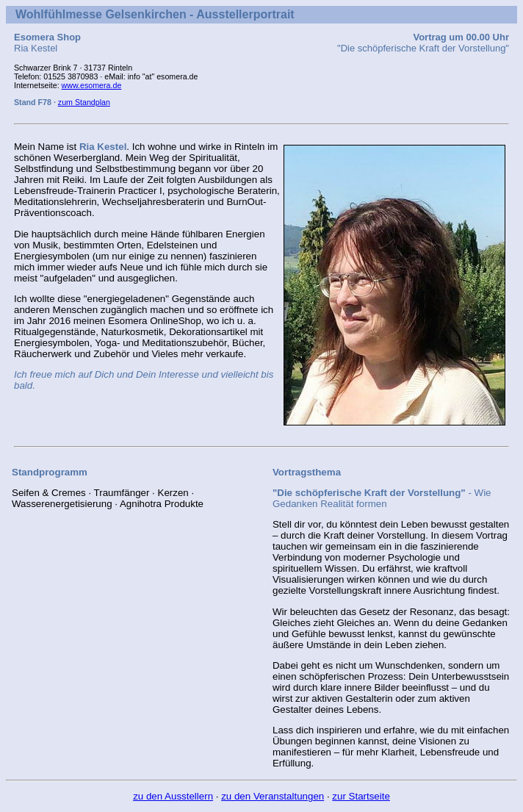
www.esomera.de (92, 85)
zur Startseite (361, 796)
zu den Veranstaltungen (272, 796)
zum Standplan (84, 102)
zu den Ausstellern (173, 796)
